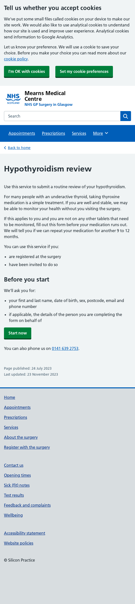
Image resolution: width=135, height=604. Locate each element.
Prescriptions (53, 133)
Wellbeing (13, 515)
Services (79, 133)
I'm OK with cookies (26, 71)
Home (9, 397)
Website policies (18, 543)
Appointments (21, 133)
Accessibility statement (24, 533)
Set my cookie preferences (84, 71)
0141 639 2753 (65, 348)
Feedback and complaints (27, 505)
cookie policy (16, 58)
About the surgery (21, 437)
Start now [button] (17, 332)
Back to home (19, 148)
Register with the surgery (27, 447)
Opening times (17, 475)
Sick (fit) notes (17, 485)
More (101, 133)
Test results (14, 495)
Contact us (13, 465)
